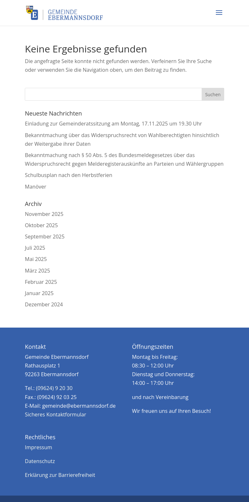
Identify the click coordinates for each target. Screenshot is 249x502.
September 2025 (44, 236)
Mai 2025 (36, 259)
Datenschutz (40, 461)
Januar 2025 (39, 293)
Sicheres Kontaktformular (55, 414)
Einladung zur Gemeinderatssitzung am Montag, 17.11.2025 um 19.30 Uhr (113, 123)
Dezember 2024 (44, 304)
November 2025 (44, 214)
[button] (219, 17)
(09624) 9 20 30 (54, 388)
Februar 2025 (41, 281)
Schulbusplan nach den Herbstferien (68, 175)
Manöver (35, 186)
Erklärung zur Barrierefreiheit (60, 475)
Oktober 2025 (41, 225)
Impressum (38, 447)
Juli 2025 (35, 247)
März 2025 (37, 270)
